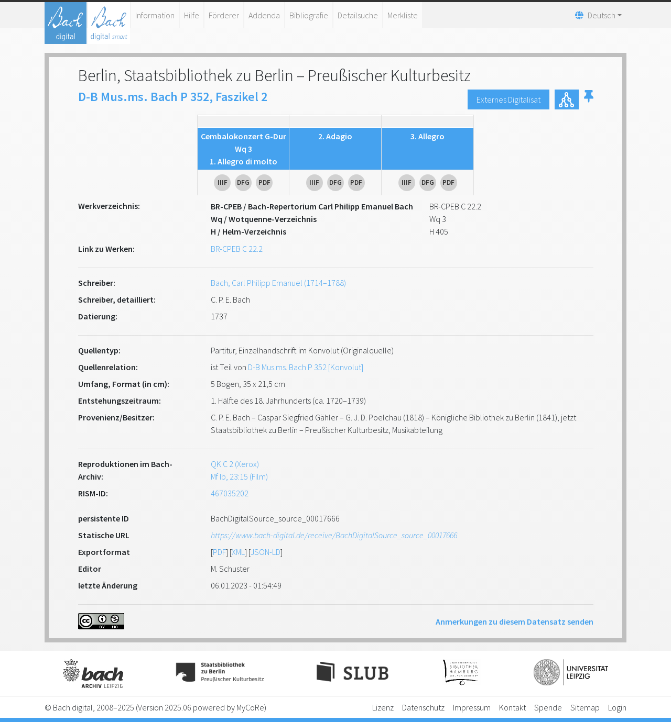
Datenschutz (423, 707)
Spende (548, 707)
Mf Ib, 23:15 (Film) (239, 476)
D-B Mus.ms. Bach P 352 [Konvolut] (305, 367)
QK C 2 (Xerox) (235, 464)
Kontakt (512, 707)
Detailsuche (358, 15)
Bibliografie (308, 15)
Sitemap (585, 707)
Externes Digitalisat (508, 99)
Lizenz (383, 707)
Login (617, 707)
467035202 (229, 493)
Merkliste (402, 15)
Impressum (472, 707)
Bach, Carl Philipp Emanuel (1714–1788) (278, 282)
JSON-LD (265, 552)
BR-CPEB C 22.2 (237, 248)
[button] (588, 99)
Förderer (224, 15)
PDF (219, 552)
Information (155, 15)
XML (238, 552)
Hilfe (191, 15)
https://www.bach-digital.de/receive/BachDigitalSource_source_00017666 (334, 535)
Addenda (264, 15)
